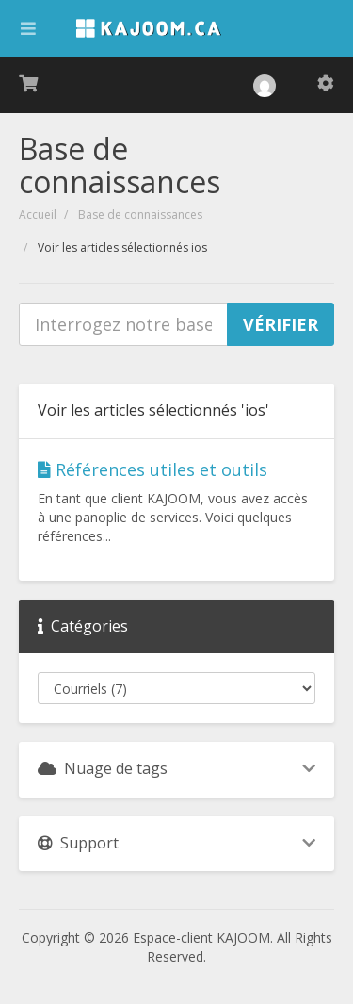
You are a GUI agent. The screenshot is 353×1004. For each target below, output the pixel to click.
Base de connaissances (140, 214)
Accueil (37, 214)
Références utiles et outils (152, 469)
